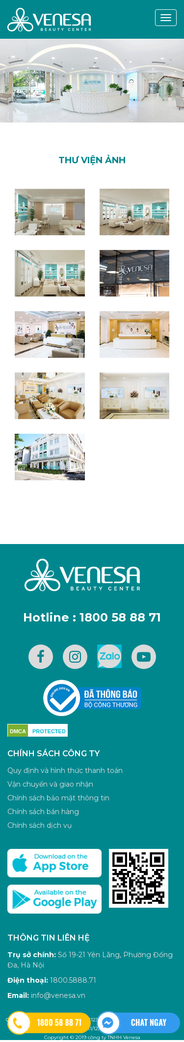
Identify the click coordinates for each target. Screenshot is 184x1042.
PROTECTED (49, 731)
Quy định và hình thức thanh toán (65, 770)
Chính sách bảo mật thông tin (58, 798)
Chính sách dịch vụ (39, 825)
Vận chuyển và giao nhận (50, 784)
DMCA (18, 731)
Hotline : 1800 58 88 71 (92, 617)
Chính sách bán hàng (43, 811)
